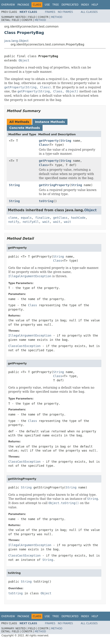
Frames (50, 11)
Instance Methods (50, 122)
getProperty (49, 140)
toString (46, 201)
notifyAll (31, 221)
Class (43, 144)
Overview (8, 4)
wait (46, 221)
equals (26, 217)
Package (23, 4)
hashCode (78, 217)
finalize (42, 217)
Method (56, 17)
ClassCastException (24, 346)
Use (47, 4)
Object (24, 60)
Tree (55, 4)
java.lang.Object (16, 40)
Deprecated (70, 4)
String (65, 140)
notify (13, 221)
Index (85, 4)
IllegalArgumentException (29, 335)
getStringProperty (54, 185)
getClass (60, 217)
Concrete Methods (24, 128)
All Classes (89, 11)
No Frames (65, 11)
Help (94, 4)
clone (12, 217)
